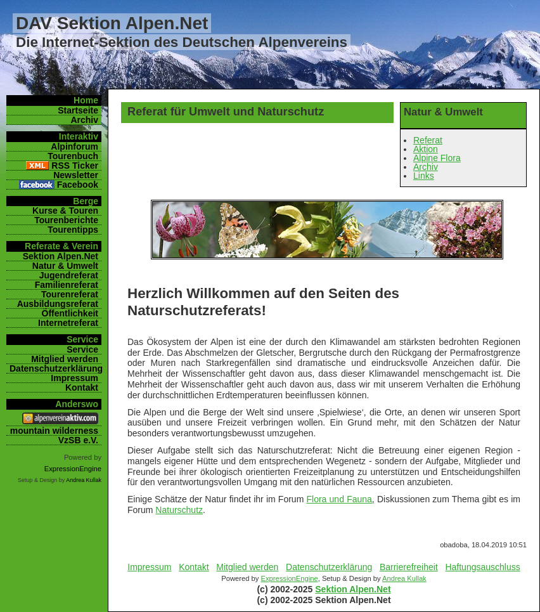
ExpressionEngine (289, 578)
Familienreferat (66, 285)
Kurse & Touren (65, 210)
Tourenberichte (66, 220)
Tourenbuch (73, 156)
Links (423, 176)
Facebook (77, 184)
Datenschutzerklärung (329, 567)
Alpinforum (74, 146)
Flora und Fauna (339, 499)
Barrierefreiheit (409, 567)
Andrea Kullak (404, 578)
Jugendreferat (68, 275)
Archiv (425, 167)
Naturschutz (179, 510)
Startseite (78, 110)
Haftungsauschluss (482, 567)
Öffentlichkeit (70, 313)
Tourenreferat (69, 294)
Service (82, 349)
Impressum (149, 567)
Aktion (425, 149)
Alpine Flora (437, 158)
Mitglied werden (247, 567)
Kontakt (194, 567)
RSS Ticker (74, 165)
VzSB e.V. (78, 440)
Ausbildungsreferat (57, 304)
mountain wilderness (54, 431)
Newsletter (75, 175)
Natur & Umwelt (65, 266)
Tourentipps (73, 230)
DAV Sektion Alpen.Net (112, 23)
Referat (427, 140)
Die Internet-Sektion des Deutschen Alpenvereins (181, 42)
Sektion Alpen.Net (352, 589)
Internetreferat (68, 323)
